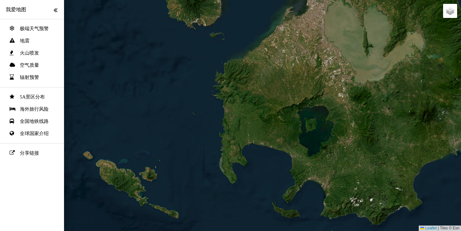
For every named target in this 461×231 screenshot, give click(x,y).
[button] (450, 11)
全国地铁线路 (34, 121)
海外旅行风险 (34, 109)
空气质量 (29, 65)
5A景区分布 (32, 96)
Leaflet (428, 228)
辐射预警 (29, 77)
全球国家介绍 (34, 133)
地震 (24, 40)
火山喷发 (29, 53)
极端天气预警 (34, 28)
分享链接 (29, 153)
